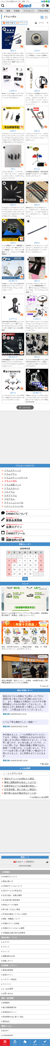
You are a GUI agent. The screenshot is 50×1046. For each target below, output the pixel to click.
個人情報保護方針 (10, 1007)
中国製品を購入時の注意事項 (14, 933)
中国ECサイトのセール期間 (13, 928)
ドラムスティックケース (16, 478)
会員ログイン (8, 975)
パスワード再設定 (10, 979)
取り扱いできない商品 (11, 909)
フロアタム (9, 499)
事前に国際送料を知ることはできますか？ (21, 782)
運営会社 (6, 1021)
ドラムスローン (11, 488)
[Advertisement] (25, 437)
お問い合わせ (8, 993)
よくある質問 (8, 989)
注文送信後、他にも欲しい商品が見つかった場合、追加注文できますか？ (21, 789)
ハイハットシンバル (13, 506)
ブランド (6, 947)
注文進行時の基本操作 (11, 900)
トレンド (6, 951)
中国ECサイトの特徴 (11, 923)
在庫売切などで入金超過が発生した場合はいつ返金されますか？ (21, 786)
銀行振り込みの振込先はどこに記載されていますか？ (21, 793)
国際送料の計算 (9, 956)
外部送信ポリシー (10, 1012)
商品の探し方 (8, 881)
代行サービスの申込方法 (12, 891)
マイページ (7, 984)
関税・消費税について (11, 919)
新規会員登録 (8, 970)
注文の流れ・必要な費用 (12, 895)
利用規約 (6, 1003)
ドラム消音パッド (12, 485)
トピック (45, 686)
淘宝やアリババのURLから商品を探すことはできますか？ (21, 779)
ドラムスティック (12, 470)
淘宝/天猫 (7, 22)
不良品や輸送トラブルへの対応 (15, 914)
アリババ (21, 22)
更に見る (45, 764)
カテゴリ (6, 942)
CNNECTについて (10, 877)
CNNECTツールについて (12, 886)
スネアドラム (10, 495)
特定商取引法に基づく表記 (13, 1017)
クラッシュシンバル (13, 502)
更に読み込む (25, 407)
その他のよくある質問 (40, 797)
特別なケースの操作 (10, 905)
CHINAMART (8, 1035)
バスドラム (9, 492)
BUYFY (6, 1031)
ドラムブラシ (10, 474)
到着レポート (8, 961)
